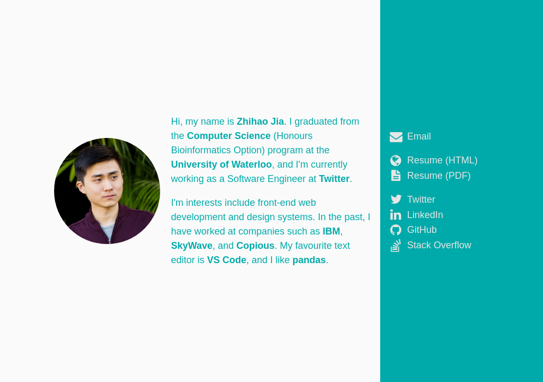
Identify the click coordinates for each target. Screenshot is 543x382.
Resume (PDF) (439, 175)
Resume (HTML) (442, 160)
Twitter (421, 199)
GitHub (422, 229)
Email (419, 136)
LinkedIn (425, 215)
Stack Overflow (439, 245)
